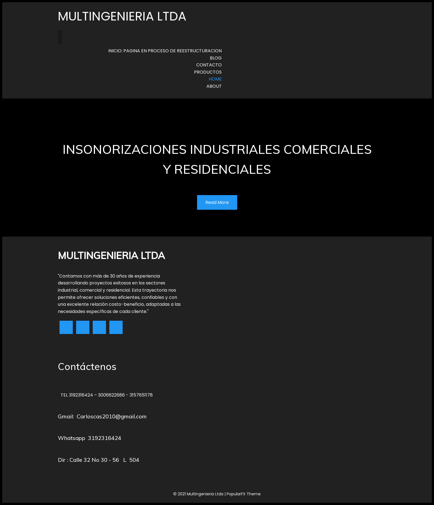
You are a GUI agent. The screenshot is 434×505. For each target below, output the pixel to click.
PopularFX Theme (244, 494)
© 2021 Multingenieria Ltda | (200, 494)
